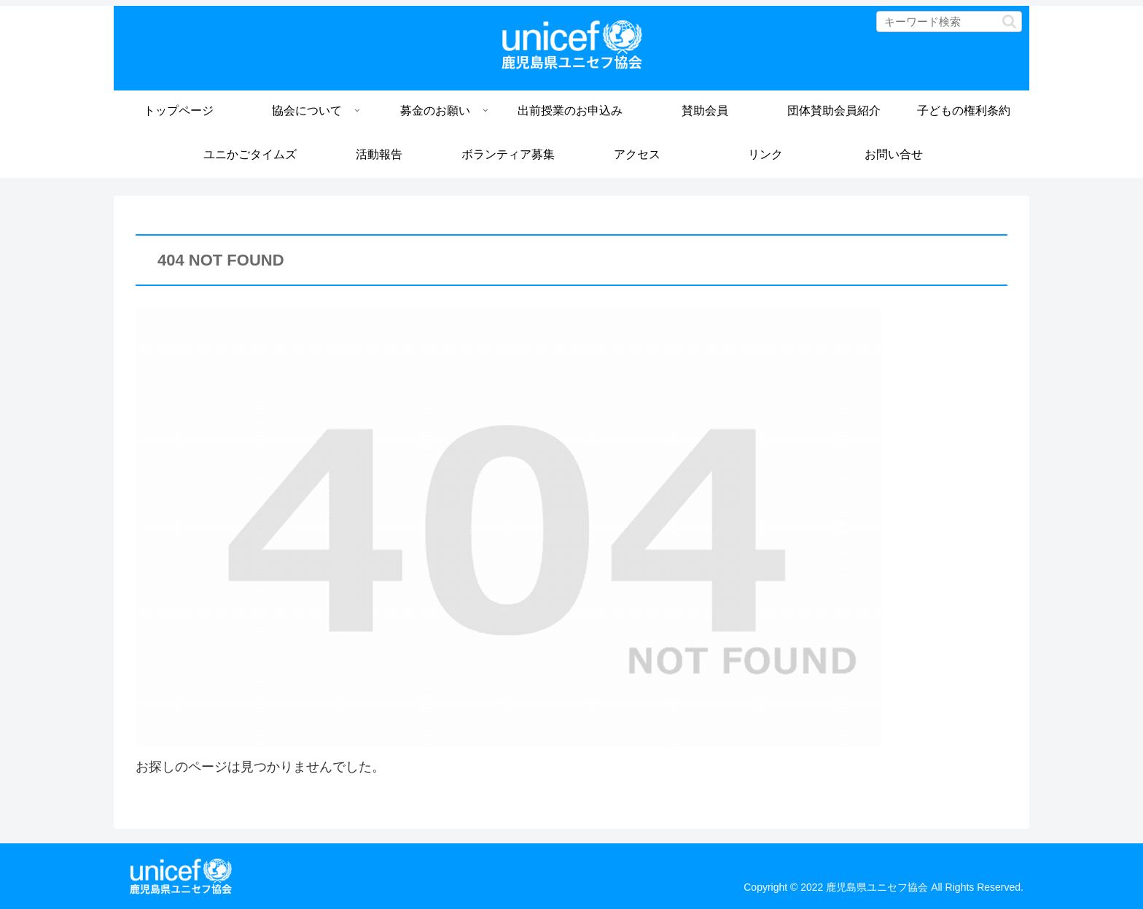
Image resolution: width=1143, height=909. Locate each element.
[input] (949, 21)
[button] (1009, 21)
